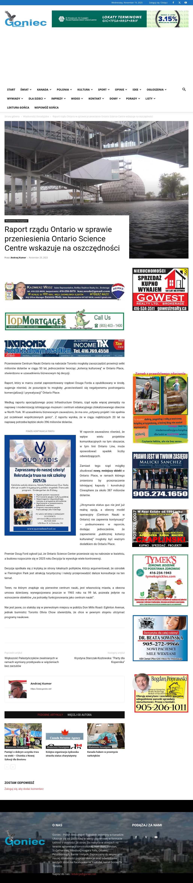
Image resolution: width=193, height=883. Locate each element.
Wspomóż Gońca (47, 107)
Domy (115, 98)
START (11, 89)
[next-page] (13, 758)
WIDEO (77, 98)
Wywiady (15, 98)
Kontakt (96, 98)
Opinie (121, 89)
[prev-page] (7, 758)
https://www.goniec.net (41, 680)
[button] (183, 90)
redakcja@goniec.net (83, 865)
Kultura (85, 89)
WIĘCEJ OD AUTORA (79, 706)
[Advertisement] (96, 57)
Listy (150, 98)
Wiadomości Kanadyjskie (16, 211)
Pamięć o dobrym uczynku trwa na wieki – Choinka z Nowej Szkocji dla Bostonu (22, 747)
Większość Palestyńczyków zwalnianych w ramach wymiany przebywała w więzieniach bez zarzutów (32, 653)
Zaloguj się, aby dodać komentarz (24, 779)
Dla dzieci (37, 98)
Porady (133, 98)
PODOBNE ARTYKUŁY (50, 706)
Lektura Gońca (18, 107)
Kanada (44, 89)
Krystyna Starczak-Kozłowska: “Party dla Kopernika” (99, 651)
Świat (26, 89)
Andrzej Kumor (18, 248)
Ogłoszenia (157, 89)
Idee (137, 89)
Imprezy (58, 98)
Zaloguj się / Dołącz (158, 2)
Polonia (64, 89)
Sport (104, 89)
